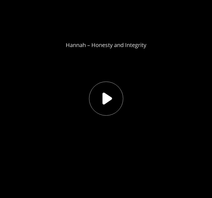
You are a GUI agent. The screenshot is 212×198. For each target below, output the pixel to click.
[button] (106, 99)
